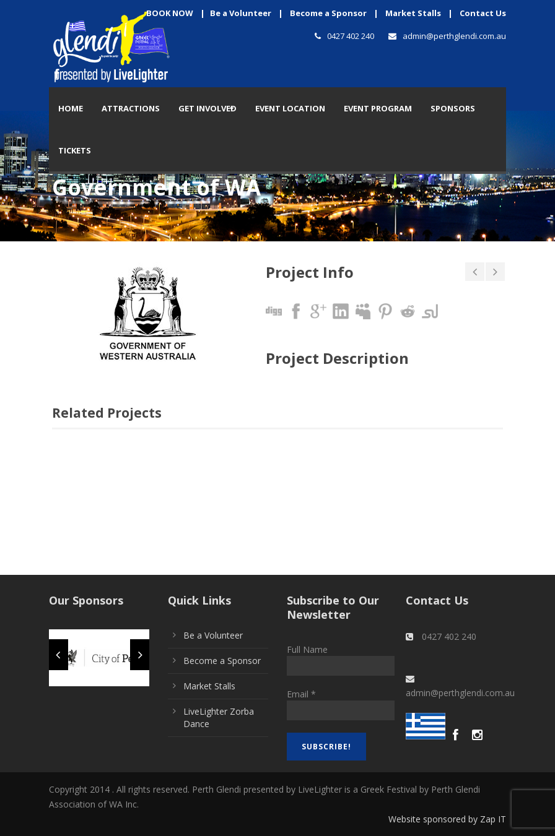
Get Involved (207, 108)
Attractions (131, 108)
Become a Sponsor (328, 13)
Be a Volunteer (240, 13)
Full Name (307, 649)
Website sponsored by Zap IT (447, 819)
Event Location (290, 108)
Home (70, 108)
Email (301, 694)
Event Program (378, 108)
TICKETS (74, 150)
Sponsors (452, 108)
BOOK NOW (169, 13)
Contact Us (483, 13)
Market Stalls (413, 13)
